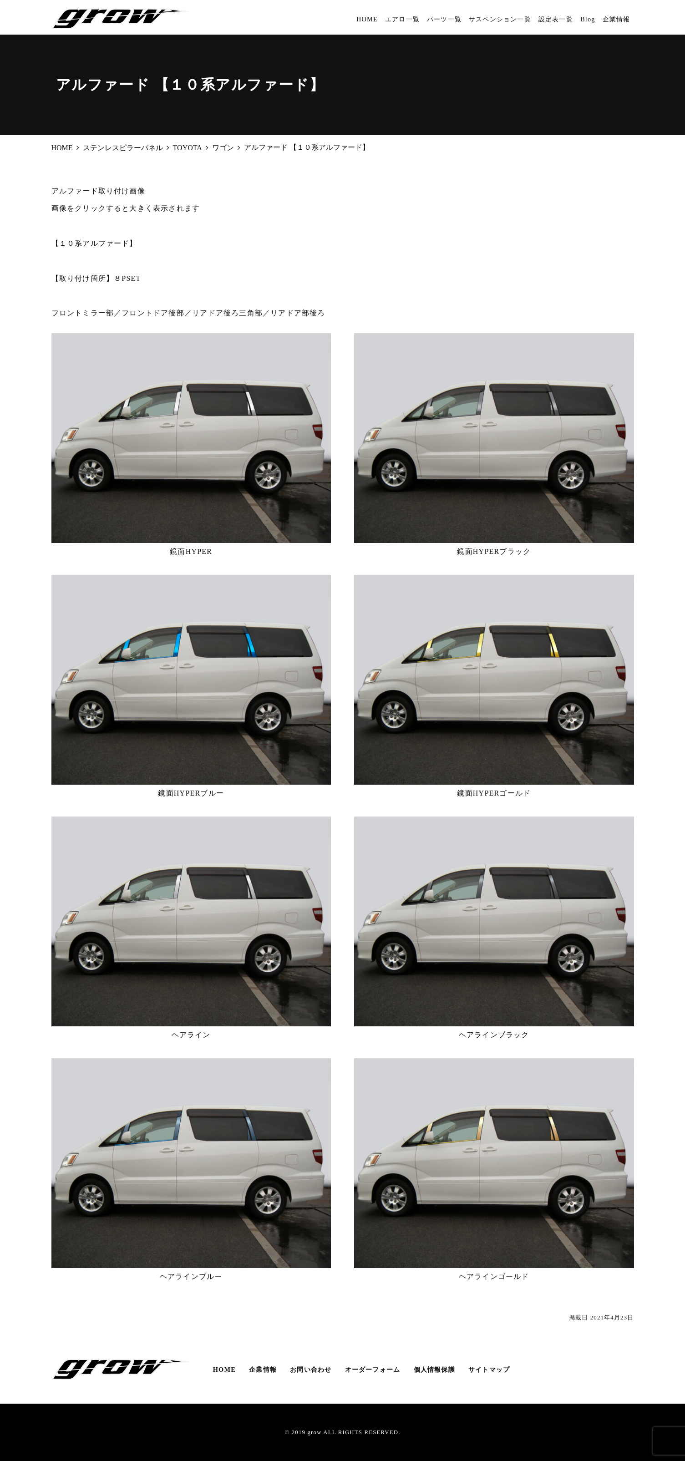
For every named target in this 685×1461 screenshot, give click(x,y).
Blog (587, 19)
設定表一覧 (555, 19)
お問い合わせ (310, 1369)
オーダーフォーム (373, 1369)
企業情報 (616, 19)
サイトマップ (489, 1369)
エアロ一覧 (402, 19)
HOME (367, 19)
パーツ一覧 (444, 19)
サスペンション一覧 (500, 19)
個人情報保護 (434, 1369)
